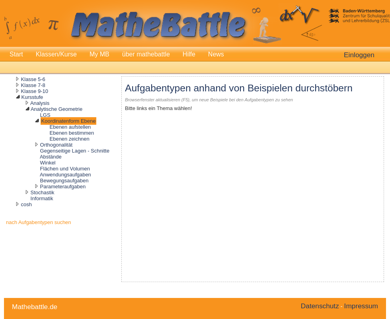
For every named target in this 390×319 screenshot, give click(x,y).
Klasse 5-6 (33, 79)
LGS (45, 115)
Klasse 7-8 (33, 85)
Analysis (39, 103)
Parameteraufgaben (63, 186)
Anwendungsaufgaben (65, 175)
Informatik (42, 198)
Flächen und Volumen (65, 169)
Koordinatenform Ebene (68, 121)
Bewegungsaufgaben (64, 181)
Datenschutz (320, 306)
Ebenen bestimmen (72, 133)
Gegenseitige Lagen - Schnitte (74, 151)
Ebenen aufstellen (70, 127)
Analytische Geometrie (56, 109)
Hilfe (189, 54)
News (216, 54)
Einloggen (359, 55)
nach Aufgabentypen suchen (38, 222)
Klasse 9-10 (34, 91)
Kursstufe (32, 97)
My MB (99, 54)
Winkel (48, 163)
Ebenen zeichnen (70, 139)
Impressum (361, 306)
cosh (26, 204)
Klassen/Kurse (56, 54)
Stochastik (43, 192)
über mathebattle (146, 54)
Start (16, 54)
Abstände (51, 157)
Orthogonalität (56, 145)
